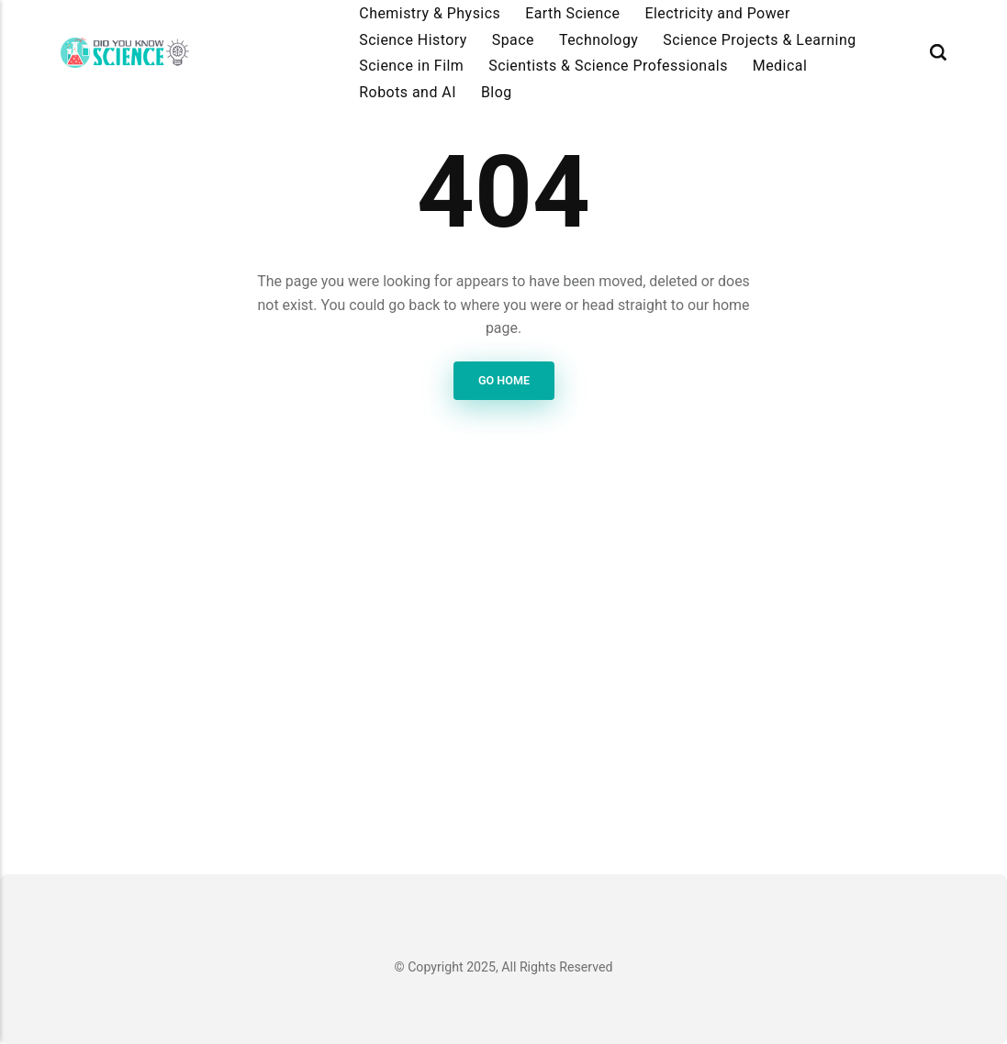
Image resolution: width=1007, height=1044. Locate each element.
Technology (598, 40)
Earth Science (572, 13)
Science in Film (411, 65)
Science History (413, 40)
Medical (780, 65)
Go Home (503, 381)
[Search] (938, 52)
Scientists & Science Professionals (608, 65)
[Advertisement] (503, 672)
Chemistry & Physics (429, 13)
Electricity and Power (716, 13)
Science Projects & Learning (759, 40)
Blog (496, 92)
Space (513, 40)
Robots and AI (407, 92)
